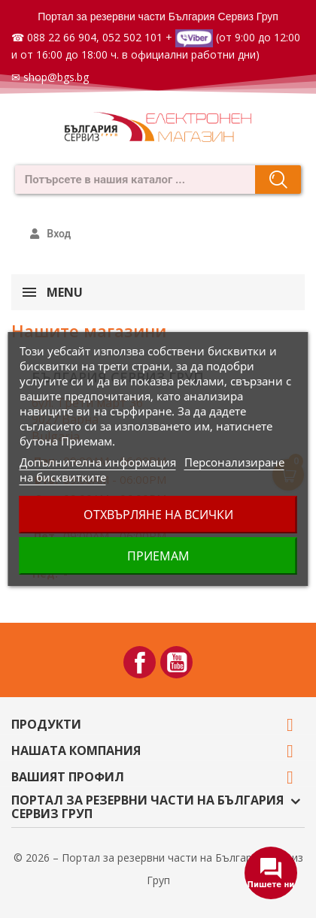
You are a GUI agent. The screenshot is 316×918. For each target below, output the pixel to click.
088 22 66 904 (61, 37)
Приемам (158, 556)
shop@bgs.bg (56, 77)
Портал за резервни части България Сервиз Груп (158, 17)
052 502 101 (132, 37)
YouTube (176, 662)
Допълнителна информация (98, 462)
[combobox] (130, 179)
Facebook (139, 662)
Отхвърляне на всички (158, 514)
